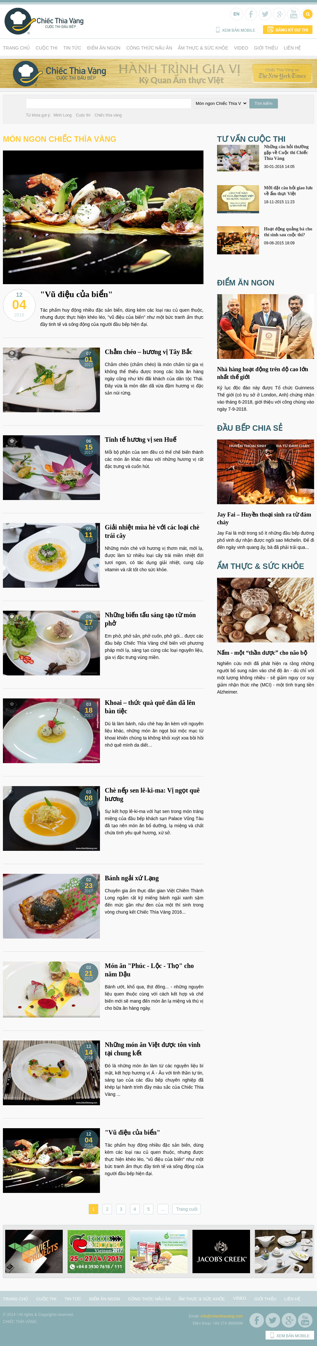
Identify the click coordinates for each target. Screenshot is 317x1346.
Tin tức (72, 47)
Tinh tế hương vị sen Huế (140, 439)
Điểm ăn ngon (104, 47)
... (163, 1209)
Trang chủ (16, 47)
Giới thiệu (266, 47)
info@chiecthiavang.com (222, 1316)
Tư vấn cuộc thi (251, 139)
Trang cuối (186, 1209)
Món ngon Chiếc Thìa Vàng (59, 139)
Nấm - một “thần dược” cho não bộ (262, 653)
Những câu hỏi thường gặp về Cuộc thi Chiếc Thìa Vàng (286, 152)
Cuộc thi (47, 47)
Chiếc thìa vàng (108, 115)
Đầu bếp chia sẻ (249, 428)
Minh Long (62, 115)
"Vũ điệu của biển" (76, 294)
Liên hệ (292, 47)
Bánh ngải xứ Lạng (132, 878)
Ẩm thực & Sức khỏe (203, 47)
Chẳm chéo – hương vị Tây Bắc (148, 351)
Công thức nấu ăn (149, 47)
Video (241, 47)
